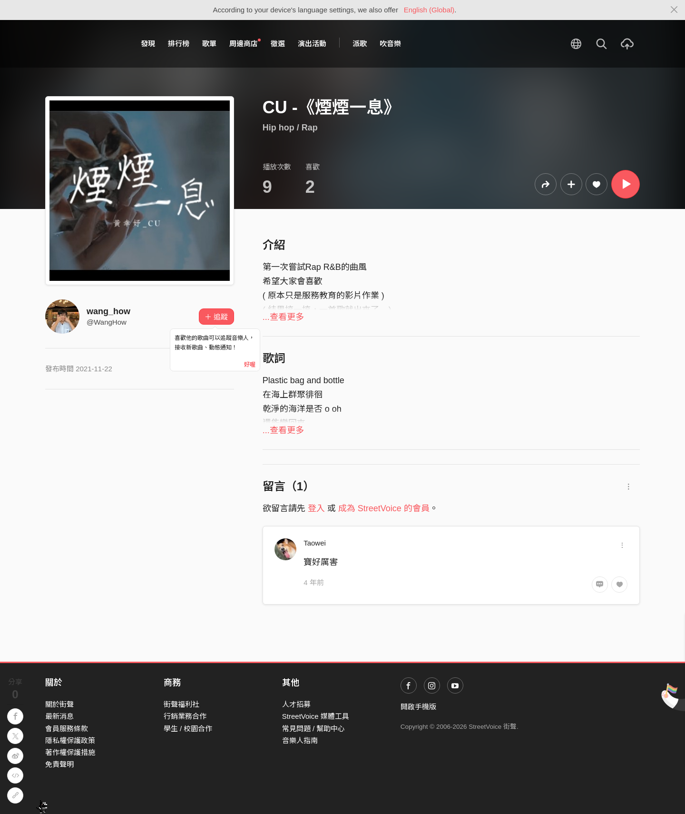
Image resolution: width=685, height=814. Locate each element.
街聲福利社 (181, 704)
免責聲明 (59, 764)
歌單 (209, 44)
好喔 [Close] (249, 364)
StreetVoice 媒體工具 (315, 716)
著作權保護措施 (70, 752)
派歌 (359, 44)
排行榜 (178, 44)
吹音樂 (390, 44)
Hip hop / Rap (290, 127)
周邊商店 (245, 43)
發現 (148, 44)
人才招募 (296, 704)
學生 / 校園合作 (188, 729)
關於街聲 (59, 704)
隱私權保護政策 (70, 740)
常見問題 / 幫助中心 (313, 729)
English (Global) (429, 10)
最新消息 (59, 716)
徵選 (278, 44)
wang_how (108, 311)
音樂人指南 (300, 740)
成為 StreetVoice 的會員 (384, 508)
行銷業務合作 (185, 716)
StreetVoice (84, 44)
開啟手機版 (418, 707)
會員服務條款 (66, 729)
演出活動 (312, 44)
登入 (316, 508)
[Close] (674, 10)
